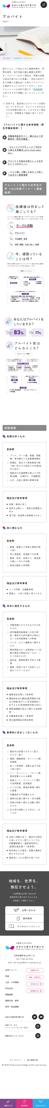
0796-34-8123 (27, 959)
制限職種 (37, 89)
